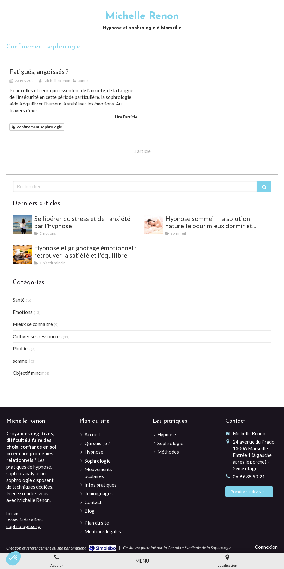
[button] (13, 558)
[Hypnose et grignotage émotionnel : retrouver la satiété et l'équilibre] (22, 254)
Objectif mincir (28, 373)
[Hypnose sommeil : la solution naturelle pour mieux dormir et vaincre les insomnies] (153, 224)
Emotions (23, 312)
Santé (19, 300)
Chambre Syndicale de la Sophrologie (199, 547)
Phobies (21, 348)
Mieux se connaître (33, 324)
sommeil (21, 361)
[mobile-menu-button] (142, 561)
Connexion (266, 547)
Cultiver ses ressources (37, 336)
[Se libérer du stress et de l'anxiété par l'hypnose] (22, 224)
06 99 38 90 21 (249, 476)
